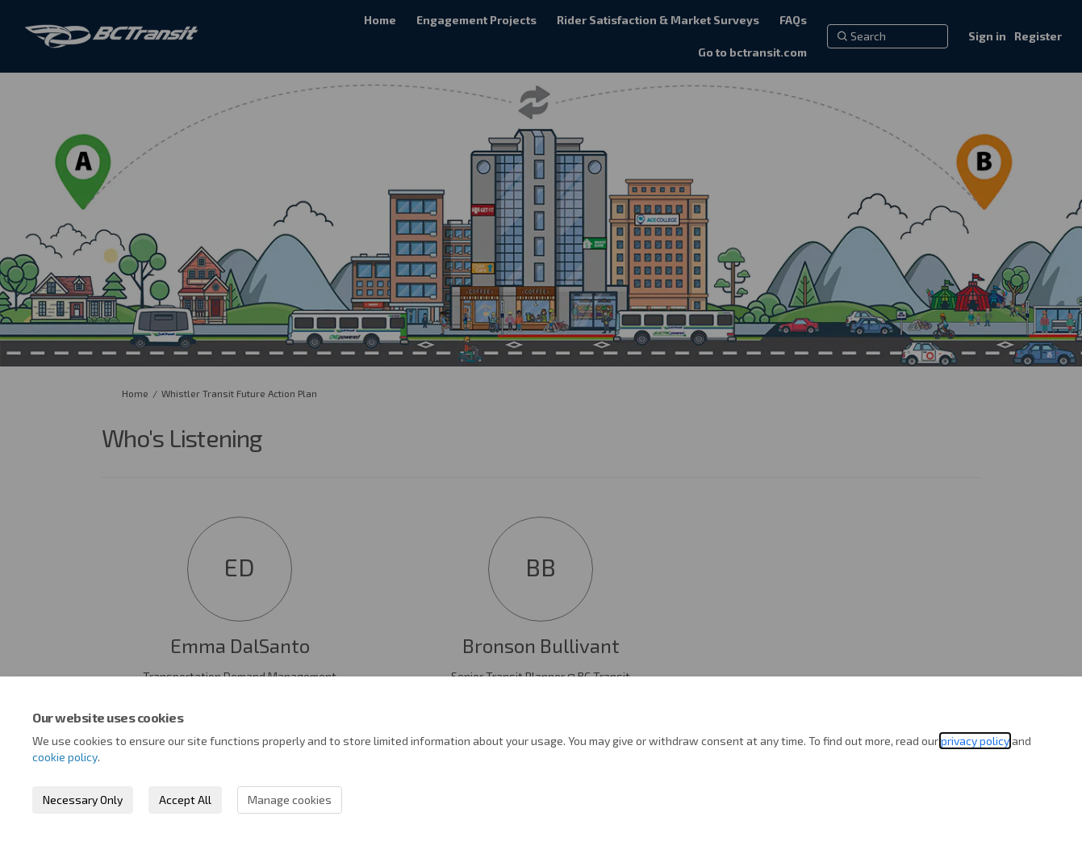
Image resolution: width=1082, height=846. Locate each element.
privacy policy (975, 741)
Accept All (185, 799)
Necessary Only (83, 799)
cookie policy (65, 757)
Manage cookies (290, 799)
